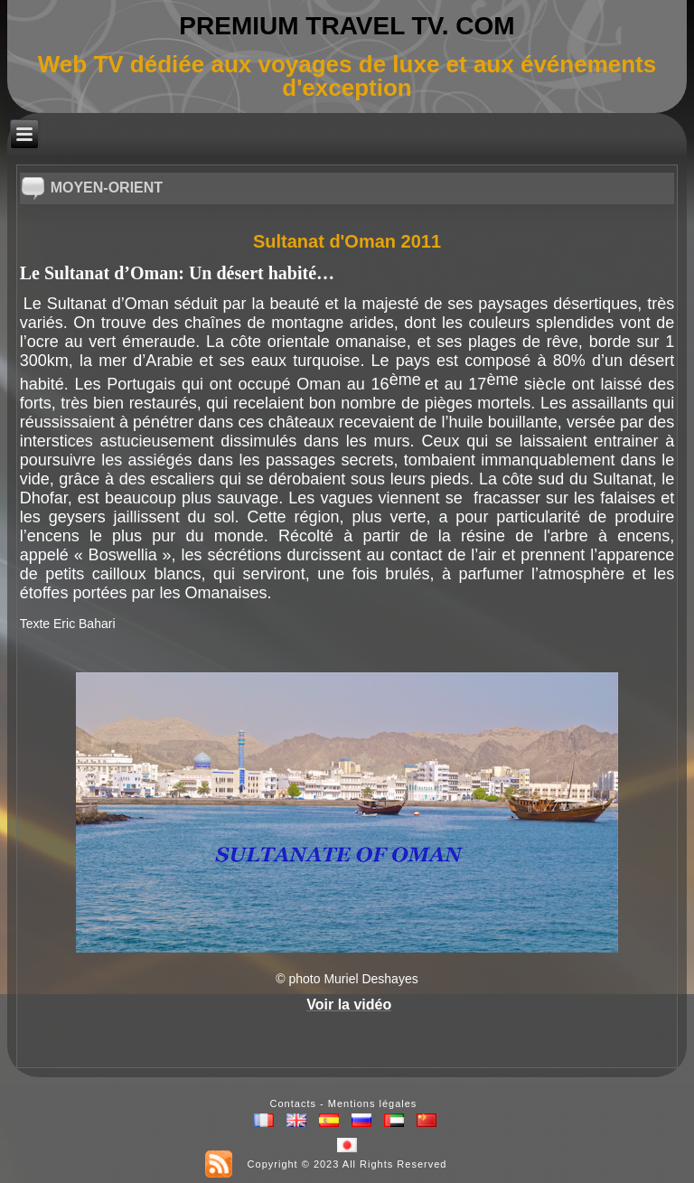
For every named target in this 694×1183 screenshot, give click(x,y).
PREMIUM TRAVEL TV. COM (346, 26)
